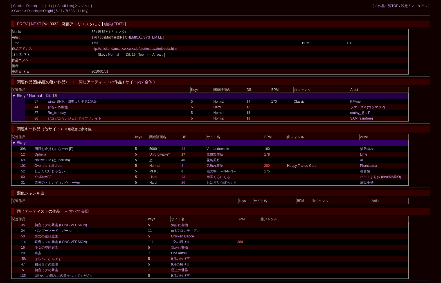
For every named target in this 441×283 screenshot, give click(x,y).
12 (23, 154)
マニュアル (419, 6)
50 (23, 236)
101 (23, 166)
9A (73, 11)
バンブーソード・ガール (53, 231)
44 (36, 107)
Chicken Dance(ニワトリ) (33, 6)
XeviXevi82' (43, 177)
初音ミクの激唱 (46, 264)
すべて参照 (79, 211)
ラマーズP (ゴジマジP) (367, 107)
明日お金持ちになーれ (51, 149)
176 (94, 37)
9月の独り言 (180, 259)
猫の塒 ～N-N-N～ (221, 171)
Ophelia (40, 154)
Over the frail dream (49, 166)
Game (19, 11)
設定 (404, 6)
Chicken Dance (182, 236)
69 (23, 160)
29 (23, 253)
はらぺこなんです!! (49, 259)
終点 (38, 253)
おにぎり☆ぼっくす (221, 183)
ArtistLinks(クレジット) (74, 6)
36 (36, 118)
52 (23, 171)
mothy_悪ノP (360, 113)
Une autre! (179, 253)
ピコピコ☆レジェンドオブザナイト (75, 118)
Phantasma (368, 166)
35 (23, 225)
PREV (22, 24)
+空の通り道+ (181, 242)
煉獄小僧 (367, 183)
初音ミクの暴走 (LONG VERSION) (61, 225)
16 (23, 248)
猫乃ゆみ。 (368, 149)
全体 (148, 82)
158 (23, 259)
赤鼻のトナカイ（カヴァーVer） (59, 183)
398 (23, 149)
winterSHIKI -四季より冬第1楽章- (72, 102)
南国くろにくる (218, 177)
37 (36, 113)
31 (23, 183)
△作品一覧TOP (386, 6)
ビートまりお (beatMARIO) (380, 177)
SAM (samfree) (361, 118)
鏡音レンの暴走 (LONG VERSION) (61, 242)
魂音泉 (365, 171)
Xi (361, 160)
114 (23, 242)
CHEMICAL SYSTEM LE (144, 37)
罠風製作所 (214, 154)
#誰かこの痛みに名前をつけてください (64, 276)
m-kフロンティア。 (185, 231)
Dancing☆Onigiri (40, 11)
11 (79, 11)
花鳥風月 (213, 160)
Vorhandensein (217, 149)
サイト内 (133, 82)
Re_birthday (57, 113)
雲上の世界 (179, 270)
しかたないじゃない (50, 171)
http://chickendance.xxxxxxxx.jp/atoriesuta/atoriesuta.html (134, 49)
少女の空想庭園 (46, 236)
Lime (363, 154)
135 (23, 276)
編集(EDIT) (113, 24)
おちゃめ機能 (58, 107)
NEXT (36, 24)
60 (23, 177)
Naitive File (43, 160)
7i (66, 11)
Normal (113, 55)
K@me (355, 102)
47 (23, 264)
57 (36, 102)
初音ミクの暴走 (46, 270)
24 (23, 231)
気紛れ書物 (214, 166)
